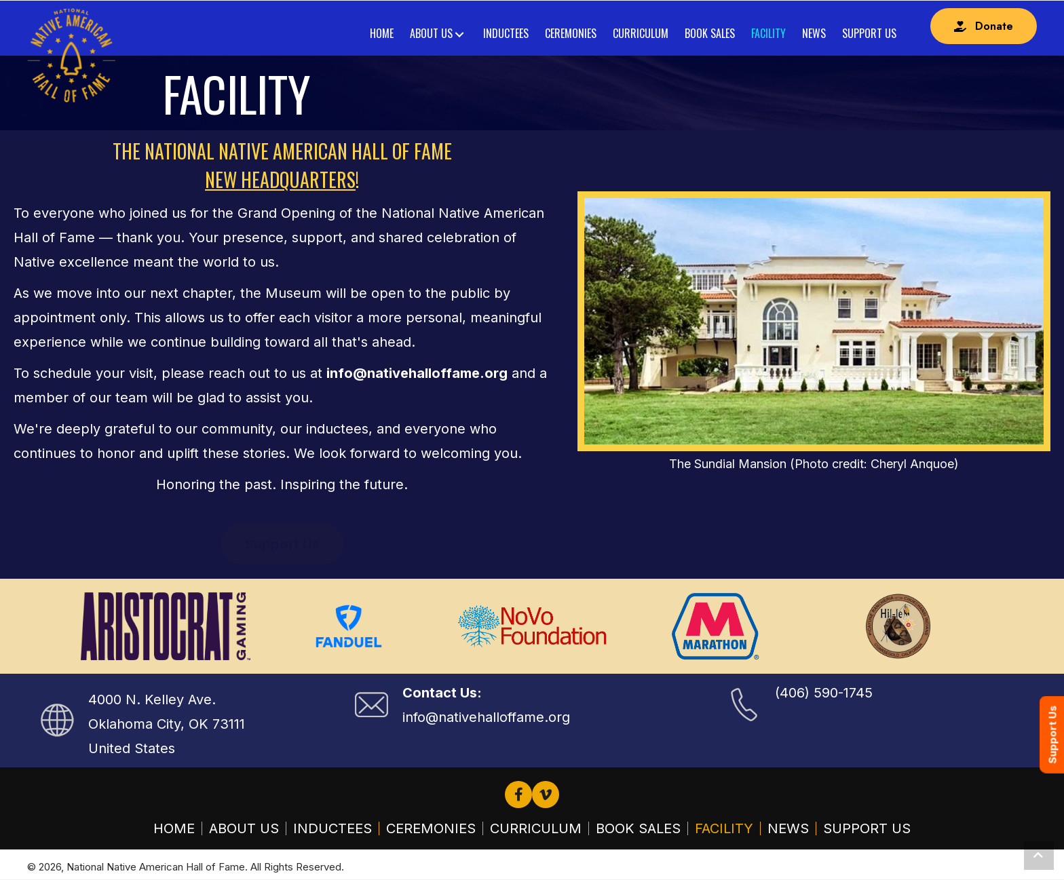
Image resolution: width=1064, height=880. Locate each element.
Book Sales (638, 828)
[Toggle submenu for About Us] (459, 34)
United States (131, 748)
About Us (244, 828)
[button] (983, 26)
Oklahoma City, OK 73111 (166, 724)
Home (174, 828)
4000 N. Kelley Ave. (152, 699)
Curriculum (536, 828)
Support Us (867, 828)
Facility (724, 828)
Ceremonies (431, 828)
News (788, 828)
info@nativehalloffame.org (486, 717)
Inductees (332, 828)
